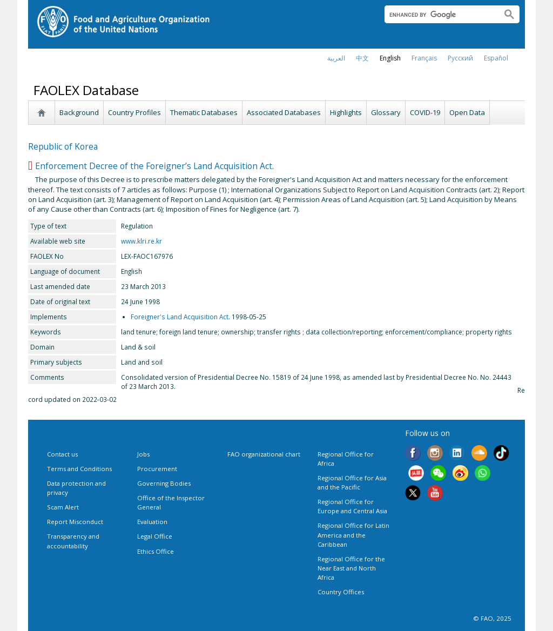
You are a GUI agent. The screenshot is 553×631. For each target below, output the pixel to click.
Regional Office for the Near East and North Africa (351, 568)
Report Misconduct (75, 522)
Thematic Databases (204, 112)
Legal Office (154, 536)
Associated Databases (284, 112)
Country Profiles (134, 112)
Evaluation (152, 522)
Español (496, 58)
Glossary (386, 112)
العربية (336, 58)
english (390, 58)
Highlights (346, 112)
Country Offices (341, 592)
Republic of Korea (63, 146)
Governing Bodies (164, 483)
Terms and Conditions (79, 469)
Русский (460, 58)
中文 (362, 58)
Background (79, 112)
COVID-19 (425, 112)
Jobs (143, 454)
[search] (438, 14)
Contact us (62, 454)
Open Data (467, 112)
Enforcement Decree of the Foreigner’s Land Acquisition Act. (154, 166)
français (424, 58)
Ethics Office (155, 551)
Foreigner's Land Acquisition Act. (180, 316)
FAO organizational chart (263, 454)
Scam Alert (63, 507)
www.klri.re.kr (141, 241)
